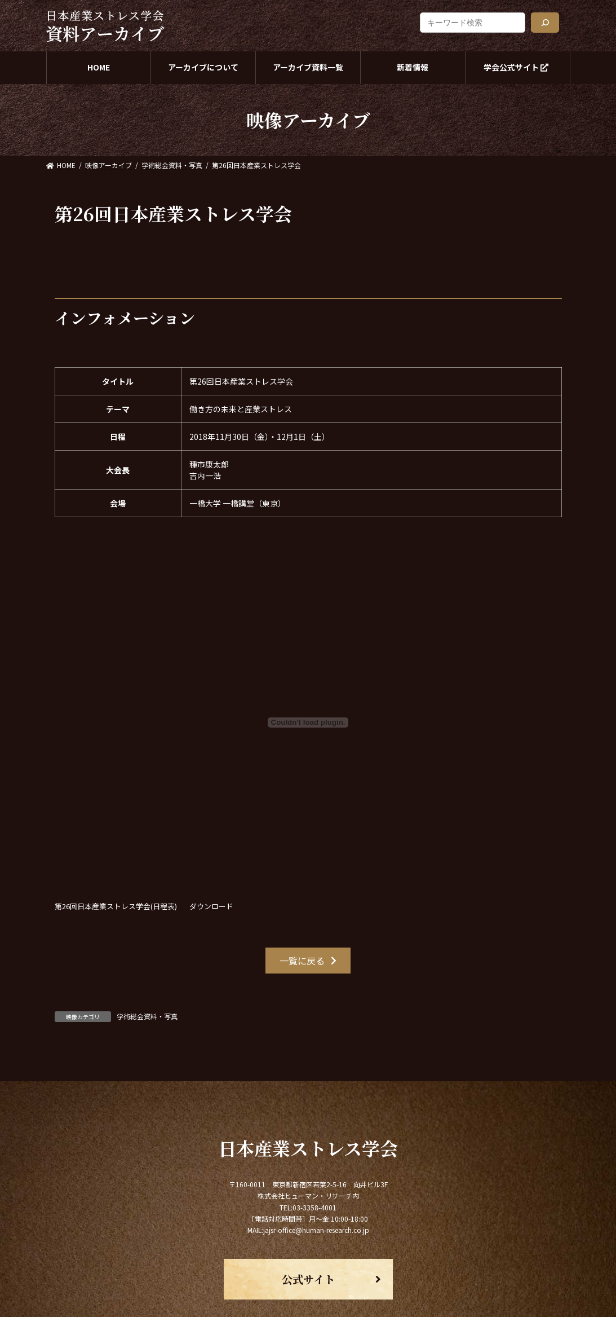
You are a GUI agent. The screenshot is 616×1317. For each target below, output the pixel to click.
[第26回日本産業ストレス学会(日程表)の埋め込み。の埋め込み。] (308, 722)
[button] (308, 960)
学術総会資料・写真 (147, 1016)
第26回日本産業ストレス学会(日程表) (116, 906)
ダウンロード (211, 906)
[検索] (545, 22)
